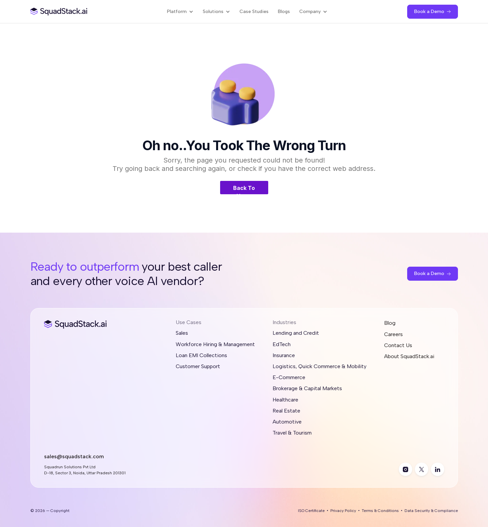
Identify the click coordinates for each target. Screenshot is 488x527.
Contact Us (398, 345)
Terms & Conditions (380, 510)
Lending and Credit (296, 333)
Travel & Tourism (292, 433)
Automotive (287, 422)
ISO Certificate (311, 510)
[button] (180, 11)
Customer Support (198, 366)
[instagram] (405, 469)
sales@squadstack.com (74, 456)
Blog (389, 323)
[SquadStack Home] (59, 11)
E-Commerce (289, 377)
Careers (393, 334)
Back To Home (244, 189)
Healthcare (285, 400)
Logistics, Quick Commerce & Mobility (319, 366)
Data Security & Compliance (431, 510)
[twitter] (421, 469)
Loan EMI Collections (201, 355)
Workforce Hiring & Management (215, 344)
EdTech (282, 344)
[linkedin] (437, 469)
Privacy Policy (343, 510)
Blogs (284, 11)
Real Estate (286, 411)
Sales (182, 333)
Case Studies (254, 11)
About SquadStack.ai (409, 356)
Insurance (284, 355)
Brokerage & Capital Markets (307, 388)
